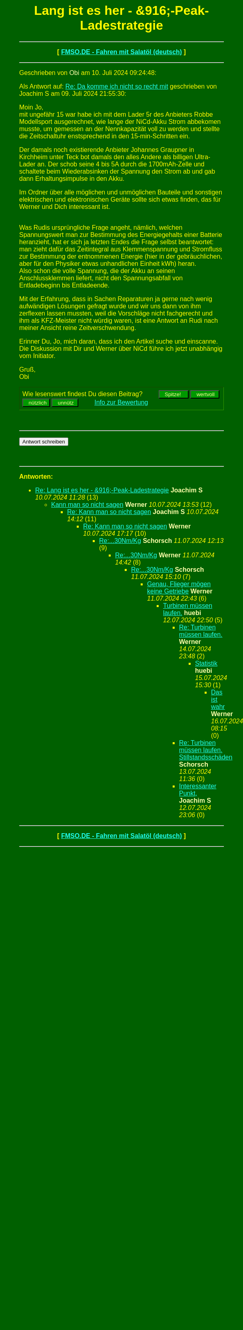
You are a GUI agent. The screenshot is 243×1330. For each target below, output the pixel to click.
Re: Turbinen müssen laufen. (201, 631)
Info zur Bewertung (121, 402)
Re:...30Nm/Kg (120, 540)
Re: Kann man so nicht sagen (109, 511)
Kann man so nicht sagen (87, 504)
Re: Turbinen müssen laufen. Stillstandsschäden (205, 750)
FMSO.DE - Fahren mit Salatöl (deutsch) (121, 52)
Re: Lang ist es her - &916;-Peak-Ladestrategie (102, 490)
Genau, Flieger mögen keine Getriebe (179, 588)
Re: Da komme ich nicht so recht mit (117, 86)
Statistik (206, 663)
